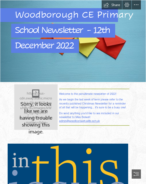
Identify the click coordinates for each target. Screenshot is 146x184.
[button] (112, 4)
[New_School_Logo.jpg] (36, 107)
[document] (73, 92)
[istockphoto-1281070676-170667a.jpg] (73, 41)
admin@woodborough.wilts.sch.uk (79, 120)
